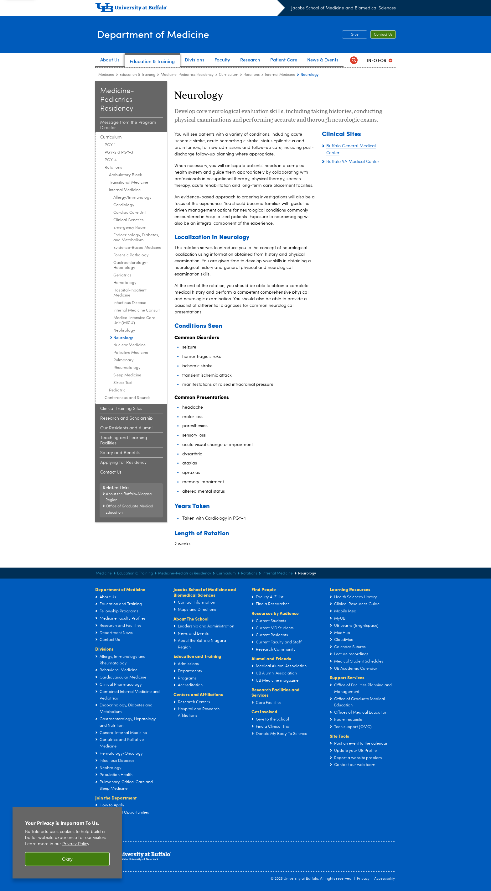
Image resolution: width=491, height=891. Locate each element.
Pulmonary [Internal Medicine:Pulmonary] (123, 360)
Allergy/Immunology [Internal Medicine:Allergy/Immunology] (132, 198)
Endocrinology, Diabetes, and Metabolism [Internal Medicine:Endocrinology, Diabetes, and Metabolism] (136, 237)
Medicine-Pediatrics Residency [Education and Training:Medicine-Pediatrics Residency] (187, 75)
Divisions (104, 649)
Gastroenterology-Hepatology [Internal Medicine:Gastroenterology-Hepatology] (130, 265)
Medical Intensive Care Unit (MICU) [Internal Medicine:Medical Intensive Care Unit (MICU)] (134, 320)
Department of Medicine (158, 34)
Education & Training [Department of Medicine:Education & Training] (137, 75)
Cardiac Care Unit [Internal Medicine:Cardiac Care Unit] (130, 213)
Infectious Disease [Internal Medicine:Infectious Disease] (129, 303)
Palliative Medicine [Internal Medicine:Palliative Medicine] (130, 353)
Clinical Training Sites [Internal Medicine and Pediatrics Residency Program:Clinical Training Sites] (121, 408)
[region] (67, 842)
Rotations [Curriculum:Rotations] (252, 75)
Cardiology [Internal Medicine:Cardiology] (123, 205)
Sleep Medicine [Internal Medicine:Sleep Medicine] (127, 375)
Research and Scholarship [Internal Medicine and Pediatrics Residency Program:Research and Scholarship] (126, 418)
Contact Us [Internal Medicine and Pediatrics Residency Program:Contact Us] (110, 472)
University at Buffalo (301, 879)
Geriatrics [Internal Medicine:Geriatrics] (122, 275)
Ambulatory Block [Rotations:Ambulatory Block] (125, 175)
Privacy (363, 879)
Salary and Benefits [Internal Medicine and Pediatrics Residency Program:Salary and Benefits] (120, 453)
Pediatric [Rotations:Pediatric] (117, 390)
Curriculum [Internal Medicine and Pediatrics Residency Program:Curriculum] (228, 75)
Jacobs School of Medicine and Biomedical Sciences (343, 8)
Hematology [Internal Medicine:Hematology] (125, 283)
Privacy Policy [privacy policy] (75, 844)
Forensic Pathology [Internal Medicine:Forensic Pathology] (131, 255)
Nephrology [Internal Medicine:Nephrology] (124, 330)
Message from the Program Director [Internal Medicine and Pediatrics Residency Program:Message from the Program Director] (128, 125)
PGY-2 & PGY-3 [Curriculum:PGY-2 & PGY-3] (119, 152)
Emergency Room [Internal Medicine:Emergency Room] (130, 228)
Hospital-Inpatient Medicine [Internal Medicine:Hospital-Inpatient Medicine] (130, 292)
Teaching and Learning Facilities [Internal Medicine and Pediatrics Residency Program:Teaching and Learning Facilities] (123, 440)
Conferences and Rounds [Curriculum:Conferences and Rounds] (128, 398)
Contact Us (383, 35)
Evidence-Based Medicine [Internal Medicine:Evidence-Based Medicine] (137, 248)
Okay (67, 859)
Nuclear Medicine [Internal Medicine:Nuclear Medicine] (129, 345)
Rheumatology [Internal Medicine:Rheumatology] (127, 368)
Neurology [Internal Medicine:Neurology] (123, 337)
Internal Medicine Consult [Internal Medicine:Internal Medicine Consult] (136, 310)
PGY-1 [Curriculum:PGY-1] (110, 145)
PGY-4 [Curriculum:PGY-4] (111, 160)
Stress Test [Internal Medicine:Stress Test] (122, 383)
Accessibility (384, 879)
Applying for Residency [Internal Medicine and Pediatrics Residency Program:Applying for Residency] (123, 462)
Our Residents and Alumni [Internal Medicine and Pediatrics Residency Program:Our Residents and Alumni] (126, 428)
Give (355, 35)
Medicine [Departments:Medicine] (106, 75)
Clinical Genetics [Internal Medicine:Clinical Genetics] (128, 220)
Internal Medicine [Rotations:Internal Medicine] (280, 75)
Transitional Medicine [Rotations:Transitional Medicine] (128, 183)
